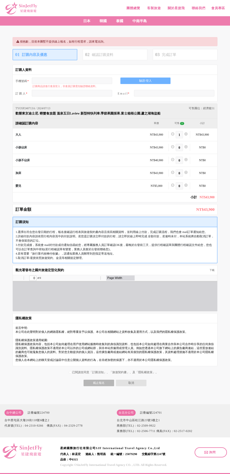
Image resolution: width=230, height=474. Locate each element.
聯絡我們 (198, 8)
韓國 (103, 21)
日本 (86, 21)
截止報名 (99, 382)
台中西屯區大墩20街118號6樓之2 (26, 420)
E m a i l (122, 93)
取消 (131, 382)
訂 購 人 (20, 93)
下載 (211, 270)
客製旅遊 (153, 8)
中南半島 (139, 21)
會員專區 (217, 8)
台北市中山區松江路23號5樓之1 (138, 420)
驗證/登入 (145, 80)
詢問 (212, 452)
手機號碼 (21, 81)
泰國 (119, 21)
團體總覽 (133, 8)
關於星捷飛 (176, 8)
